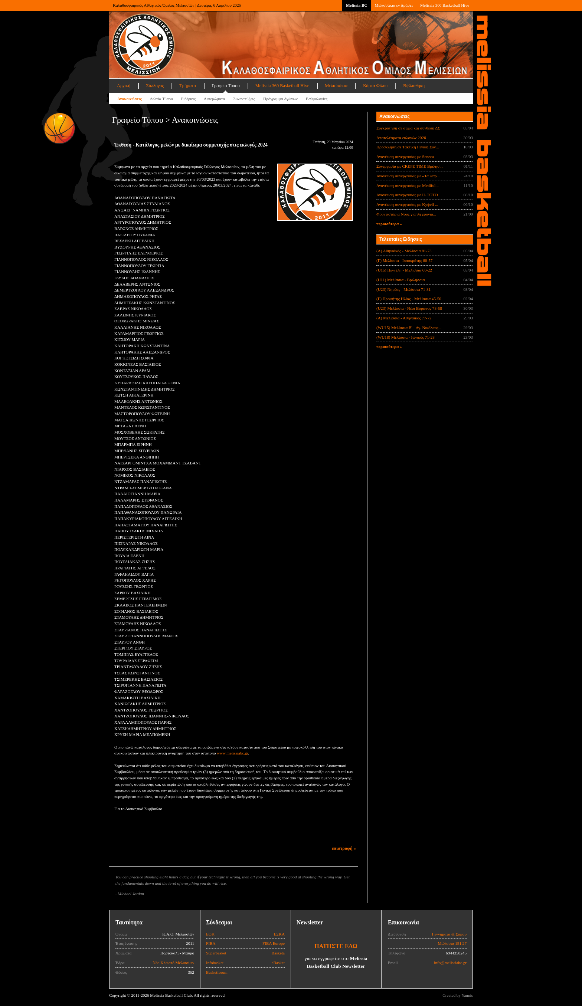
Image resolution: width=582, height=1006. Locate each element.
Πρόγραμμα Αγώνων (280, 98)
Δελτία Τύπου (161, 98)
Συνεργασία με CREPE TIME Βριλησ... (409, 166)
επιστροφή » (344, 848)
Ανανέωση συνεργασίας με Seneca (405, 156)
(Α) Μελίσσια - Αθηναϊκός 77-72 (404, 318)
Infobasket (214, 962)
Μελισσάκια (336, 85)
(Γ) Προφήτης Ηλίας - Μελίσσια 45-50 (408, 298)
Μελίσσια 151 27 (452, 943)
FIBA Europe (273, 943)
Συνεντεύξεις (244, 98)
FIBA (211, 943)
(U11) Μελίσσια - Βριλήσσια (400, 279)
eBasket (278, 962)
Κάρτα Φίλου (375, 85)
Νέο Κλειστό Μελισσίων (173, 962)
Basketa (278, 953)
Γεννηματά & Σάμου (449, 934)
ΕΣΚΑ (279, 934)
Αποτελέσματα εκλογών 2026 (401, 137)
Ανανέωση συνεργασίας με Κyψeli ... (407, 204)
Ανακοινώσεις (129, 98)
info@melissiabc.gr (450, 962)
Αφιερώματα (214, 98)
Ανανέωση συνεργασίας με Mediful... (407, 185)
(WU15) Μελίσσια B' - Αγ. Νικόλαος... (408, 327)
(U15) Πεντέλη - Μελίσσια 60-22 (404, 270)
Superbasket (216, 953)
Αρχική (123, 85)
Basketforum (217, 972)
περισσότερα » (389, 223)
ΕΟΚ (210, 934)
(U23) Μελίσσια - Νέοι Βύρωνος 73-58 (409, 308)
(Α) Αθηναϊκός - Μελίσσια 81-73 (404, 251)
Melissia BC (356, 5)
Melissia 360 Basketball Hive (444, 5)
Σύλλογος (155, 85)
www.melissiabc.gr (232, 753)
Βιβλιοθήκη (414, 85)
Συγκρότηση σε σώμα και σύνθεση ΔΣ (408, 128)
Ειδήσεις (188, 98)
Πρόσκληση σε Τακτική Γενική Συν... (407, 147)
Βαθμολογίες (316, 98)
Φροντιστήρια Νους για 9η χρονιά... (406, 214)
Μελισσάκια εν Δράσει (393, 5)
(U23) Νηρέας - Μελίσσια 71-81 (403, 289)
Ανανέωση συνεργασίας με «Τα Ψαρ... (408, 176)
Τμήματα (187, 85)
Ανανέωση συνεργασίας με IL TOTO (407, 195)
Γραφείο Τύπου (226, 85)
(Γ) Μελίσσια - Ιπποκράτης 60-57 (404, 260)
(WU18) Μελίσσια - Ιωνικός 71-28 (405, 337)
